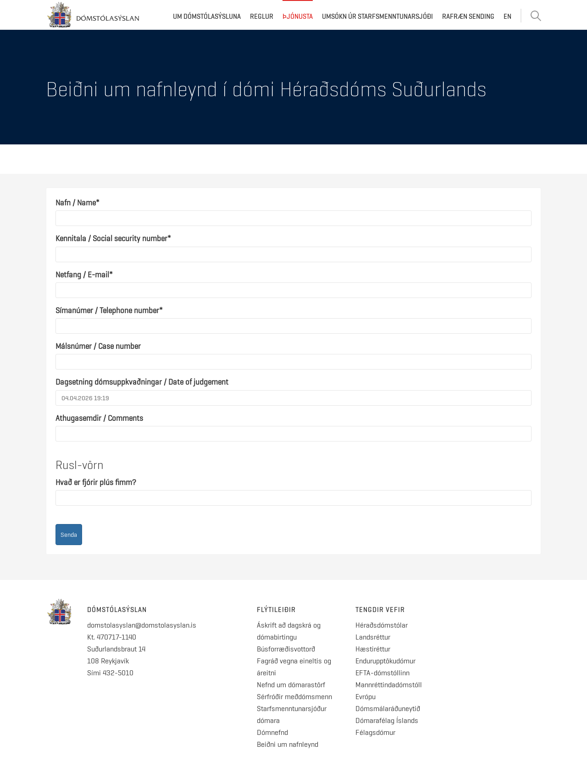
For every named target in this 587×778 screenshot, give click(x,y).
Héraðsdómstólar (381, 625)
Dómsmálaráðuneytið (387, 708)
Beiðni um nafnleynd (287, 744)
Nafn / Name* (77, 203)
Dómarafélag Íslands (386, 720)
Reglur (261, 16)
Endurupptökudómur (385, 661)
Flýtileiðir (276, 609)
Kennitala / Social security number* (113, 238)
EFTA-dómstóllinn (382, 673)
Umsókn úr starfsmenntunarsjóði (377, 16)
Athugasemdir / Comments (99, 418)
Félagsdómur (375, 732)
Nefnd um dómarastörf (291, 685)
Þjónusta (297, 16)
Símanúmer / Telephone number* (109, 310)
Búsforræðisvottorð (286, 649)
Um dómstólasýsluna (207, 16)
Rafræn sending (468, 16)
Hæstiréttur (372, 649)
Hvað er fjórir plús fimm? (95, 482)
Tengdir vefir (380, 609)
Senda (69, 534)
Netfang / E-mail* (84, 275)
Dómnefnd (272, 732)
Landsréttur (372, 637)
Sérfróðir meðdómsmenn (294, 696)
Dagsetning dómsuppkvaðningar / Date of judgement (141, 382)
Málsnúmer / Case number (98, 346)
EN (507, 16)
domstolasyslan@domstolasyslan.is (141, 625)
